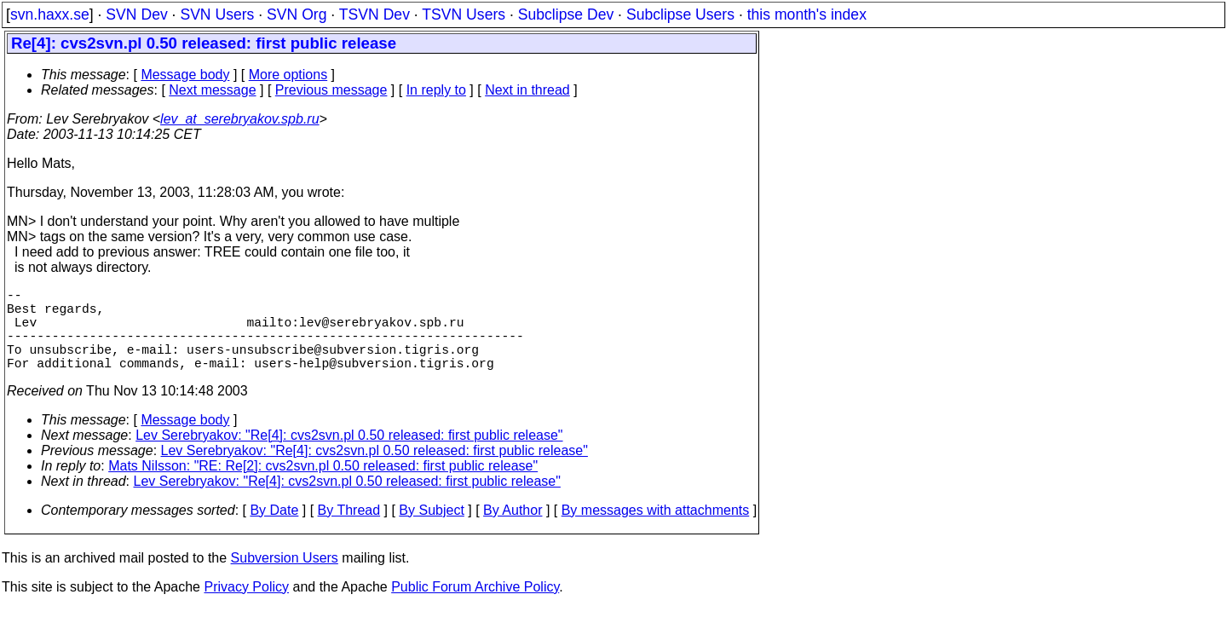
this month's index (807, 14)
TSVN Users (463, 14)
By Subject (431, 530)
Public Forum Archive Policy (475, 607)
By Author (512, 530)
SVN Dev (136, 14)
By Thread (349, 530)
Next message (212, 90)
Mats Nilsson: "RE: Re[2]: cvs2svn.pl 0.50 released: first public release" (323, 486)
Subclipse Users (680, 14)
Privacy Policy (246, 607)
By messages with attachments (656, 530)
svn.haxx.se (49, 14)
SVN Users (217, 14)
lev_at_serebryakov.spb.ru (239, 119)
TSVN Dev (374, 14)
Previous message (331, 90)
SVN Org (296, 14)
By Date (274, 530)
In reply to (436, 90)
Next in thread (527, 90)
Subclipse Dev (566, 14)
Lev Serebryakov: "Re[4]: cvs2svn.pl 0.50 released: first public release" (348, 455)
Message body (185, 74)
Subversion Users (284, 578)
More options (288, 74)
